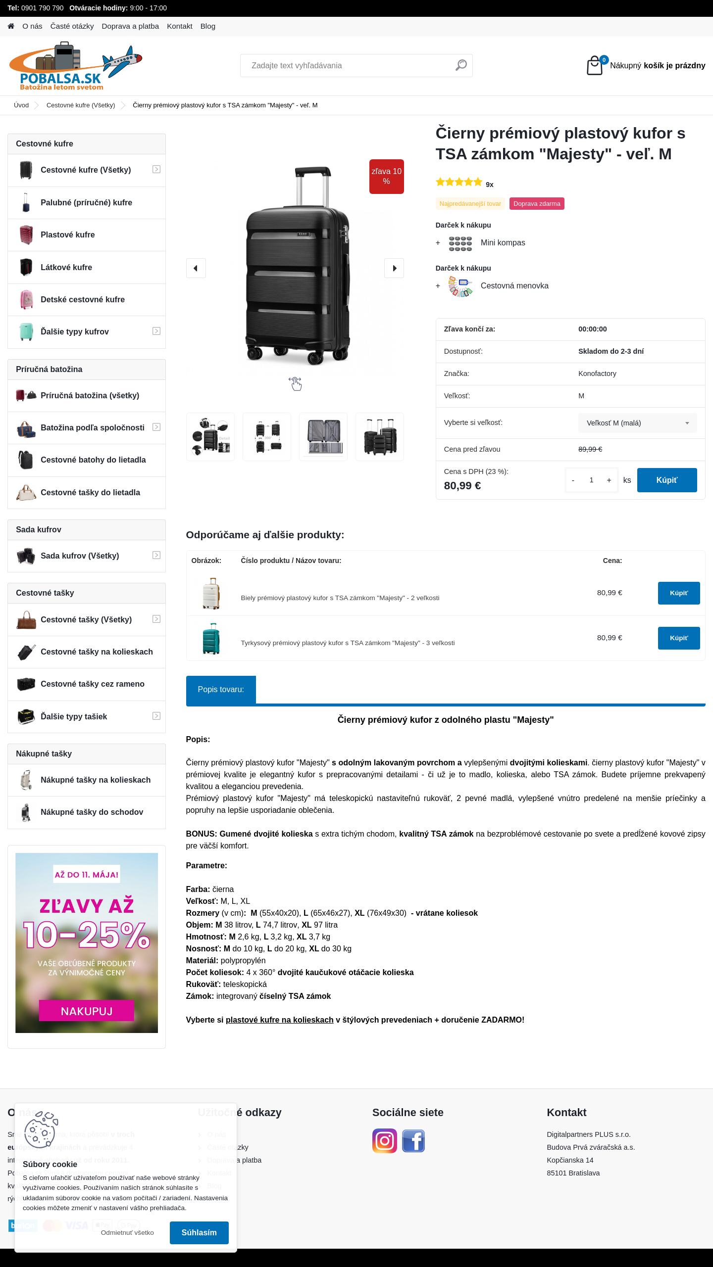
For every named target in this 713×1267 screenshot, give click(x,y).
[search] (461, 69)
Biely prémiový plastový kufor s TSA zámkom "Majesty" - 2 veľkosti (340, 598)
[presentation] (196, 268)
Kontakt (180, 26)
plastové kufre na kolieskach (280, 1020)
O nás (32, 26)
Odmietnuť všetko (127, 1232)
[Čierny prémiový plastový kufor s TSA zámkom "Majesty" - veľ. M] (295, 268)
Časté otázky (72, 26)
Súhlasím (199, 1232)
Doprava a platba (130, 26)
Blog (208, 26)
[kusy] (590, 480)
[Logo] (75, 66)
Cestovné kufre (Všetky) (81, 105)
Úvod (21, 105)
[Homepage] (10, 26)
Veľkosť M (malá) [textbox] (614, 423)
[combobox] (637, 423)
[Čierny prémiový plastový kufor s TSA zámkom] (210, 437)
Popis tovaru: (221, 689)
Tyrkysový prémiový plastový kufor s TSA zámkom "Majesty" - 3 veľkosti (348, 643)
